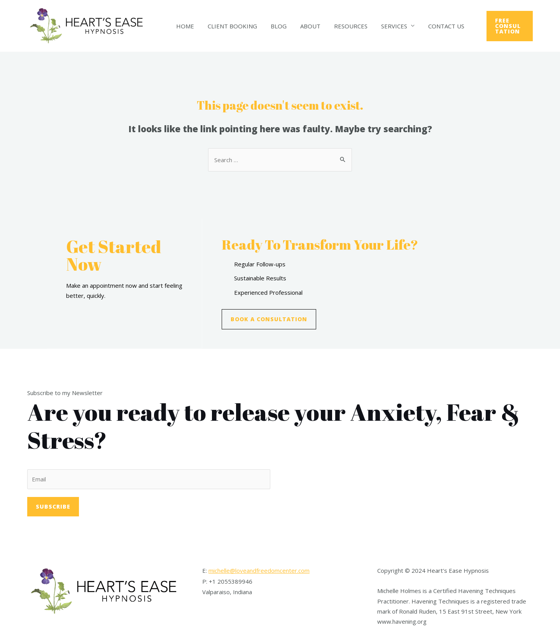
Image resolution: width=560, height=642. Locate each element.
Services (383, 26)
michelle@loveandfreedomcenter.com (259, 570)
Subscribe (53, 506)
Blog (274, 26)
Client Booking (229, 26)
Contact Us (433, 26)
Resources (342, 26)
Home (184, 26)
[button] (269, 319)
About (303, 26)
